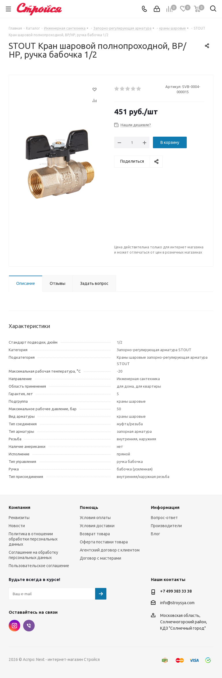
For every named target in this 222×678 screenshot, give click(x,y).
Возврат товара (95, 534)
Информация (165, 507)
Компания (19, 507)
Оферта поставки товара (104, 542)
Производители (166, 525)
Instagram (14, 625)
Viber (29, 625)
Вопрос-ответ (164, 517)
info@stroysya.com (177, 602)
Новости (17, 525)
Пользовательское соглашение (39, 565)
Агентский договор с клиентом (110, 550)
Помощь (89, 507)
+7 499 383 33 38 (176, 591)
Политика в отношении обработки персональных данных (33, 539)
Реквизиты (19, 517)
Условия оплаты (95, 517)
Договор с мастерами (100, 558)
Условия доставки (97, 525)
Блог (155, 534)
